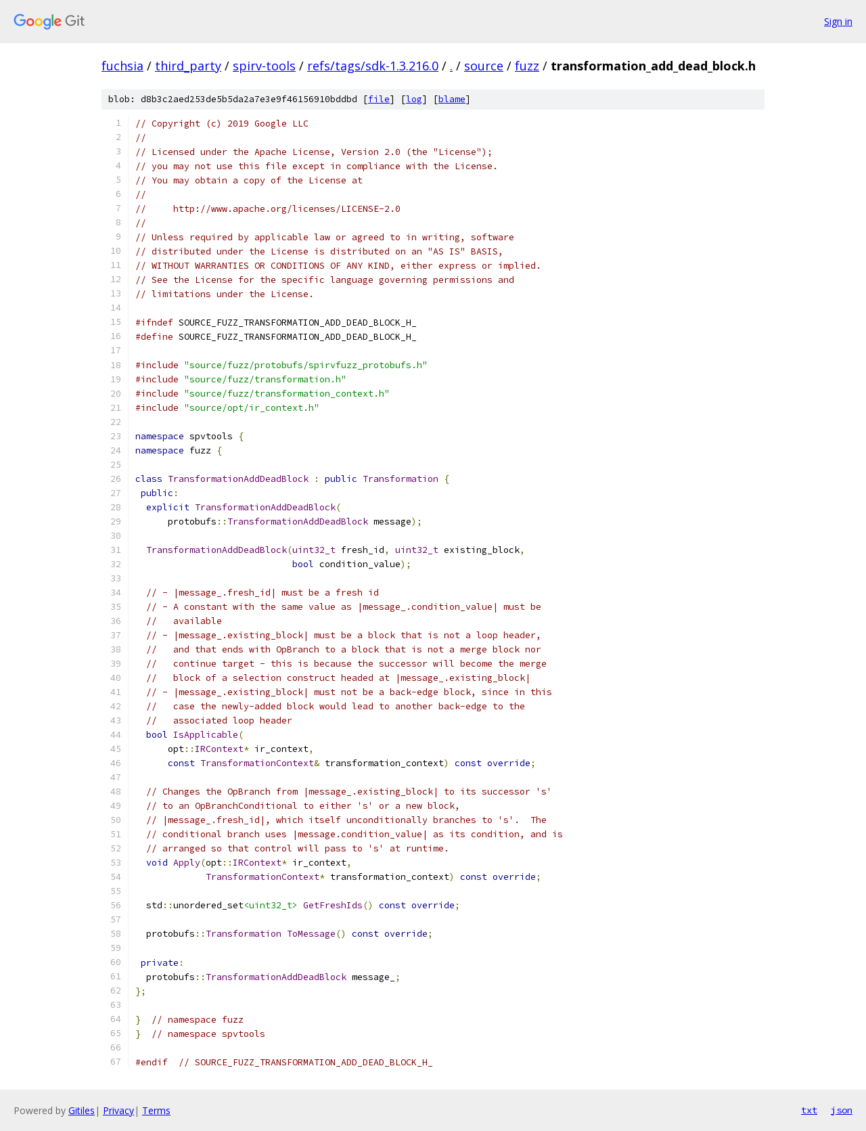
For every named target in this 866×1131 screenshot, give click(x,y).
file (379, 99)
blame (451, 99)
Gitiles (81, 1110)
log (414, 99)
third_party (188, 66)
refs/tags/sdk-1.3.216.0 (372, 66)
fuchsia (122, 66)
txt (809, 1110)
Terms (156, 1110)
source (483, 66)
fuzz (527, 66)
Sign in (838, 21)
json (841, 1110)
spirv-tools (264, 66)
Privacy (118, 1110)
